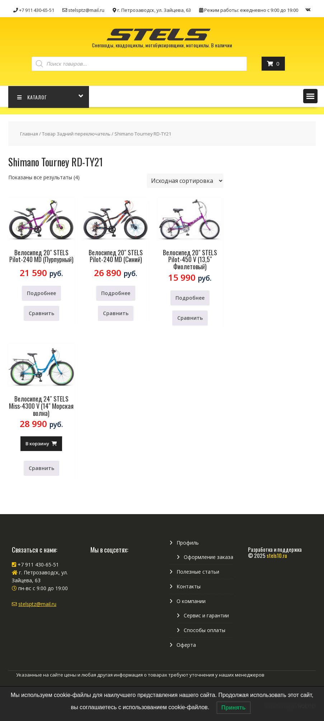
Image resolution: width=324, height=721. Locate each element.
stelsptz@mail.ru (37, 604)
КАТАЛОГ (32, 97)
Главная (29, 134)
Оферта (186, 644)
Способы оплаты (204, 630)
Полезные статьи (198, 571)
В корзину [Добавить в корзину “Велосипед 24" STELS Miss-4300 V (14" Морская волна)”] (37, 443)
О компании (191, 601)
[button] (310, 96)
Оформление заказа (208, 557)
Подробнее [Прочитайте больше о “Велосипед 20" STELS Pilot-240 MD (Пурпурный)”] (41, 293)
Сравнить (41, 313)
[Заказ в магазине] (185, 181)
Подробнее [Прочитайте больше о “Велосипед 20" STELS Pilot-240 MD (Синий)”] (115, 293)
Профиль (188, 542)
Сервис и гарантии (206, 615)
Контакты (189, 586)
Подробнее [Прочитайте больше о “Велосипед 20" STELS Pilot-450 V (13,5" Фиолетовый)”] (190, 297)
